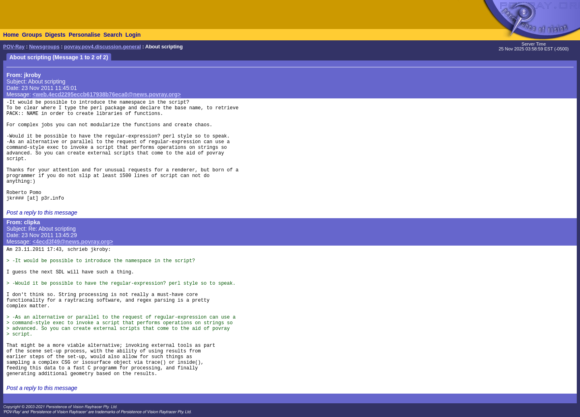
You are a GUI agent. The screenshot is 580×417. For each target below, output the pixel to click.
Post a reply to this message (41, 212)
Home (11, 34)
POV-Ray (14, 47)
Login (133, 34)
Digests (55, 34)
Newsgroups (44, 47)
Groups (32, 34)
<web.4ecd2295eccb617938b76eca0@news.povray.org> (107, 94)
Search (113, 34)
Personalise (84, 34)
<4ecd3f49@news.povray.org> (73, 241)
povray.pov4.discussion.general (102, 47)
